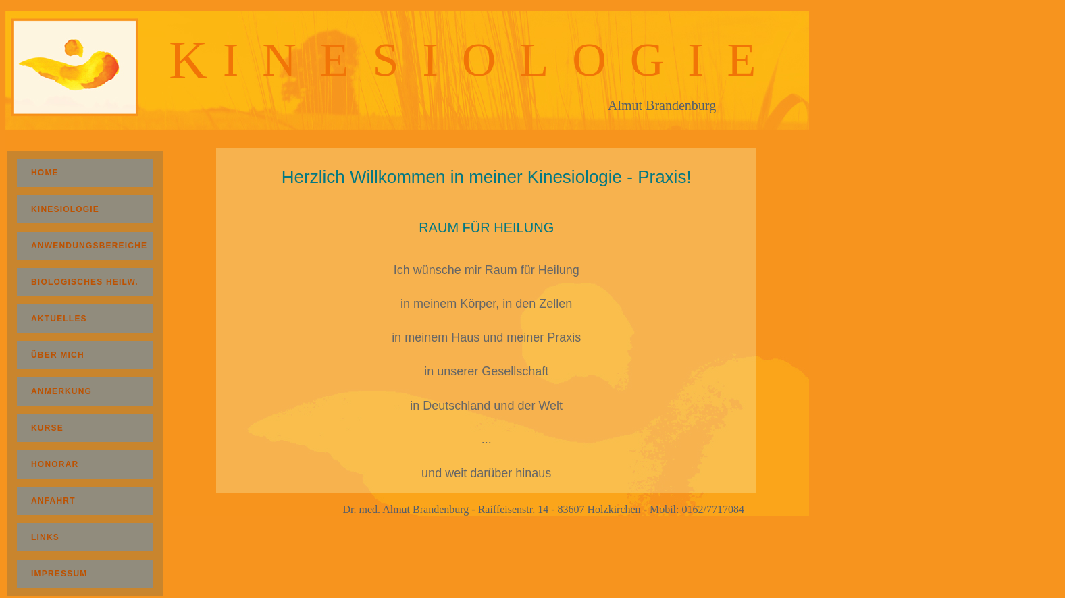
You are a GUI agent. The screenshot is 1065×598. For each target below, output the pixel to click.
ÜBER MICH (77, 355)
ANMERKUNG (86, 391)
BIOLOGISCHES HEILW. (84, 282)
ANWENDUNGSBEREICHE (89, 245)
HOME (81, 173)
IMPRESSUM (83, 573)
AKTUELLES (85, 318)
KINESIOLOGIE (90, 209)
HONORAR (79, 464)
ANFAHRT (77, 501)
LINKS (82, 537)
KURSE (76, 428)
